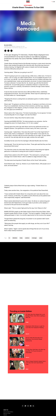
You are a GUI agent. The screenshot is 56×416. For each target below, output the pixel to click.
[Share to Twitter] (8, 51)
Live (54, 1)
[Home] (28, 1)
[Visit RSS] (33, 406)
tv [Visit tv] (9, 238)
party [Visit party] (41, 238)
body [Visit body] (21, 238)
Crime (27, 322)
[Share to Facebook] (5, 51)
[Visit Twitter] (25, 406)
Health (27, 333)
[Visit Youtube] (30, 406)
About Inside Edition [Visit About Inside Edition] (8, 412)
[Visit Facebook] (22, 406)
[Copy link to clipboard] (11, 51)
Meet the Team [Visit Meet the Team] (6, 413)
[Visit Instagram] (28, 406)
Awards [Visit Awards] (5, 415)
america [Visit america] (27, 238)
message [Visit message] (34, 238)
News (27, 369)
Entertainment (28, 5)
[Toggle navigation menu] (1, 1)
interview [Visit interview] (15, 238)
